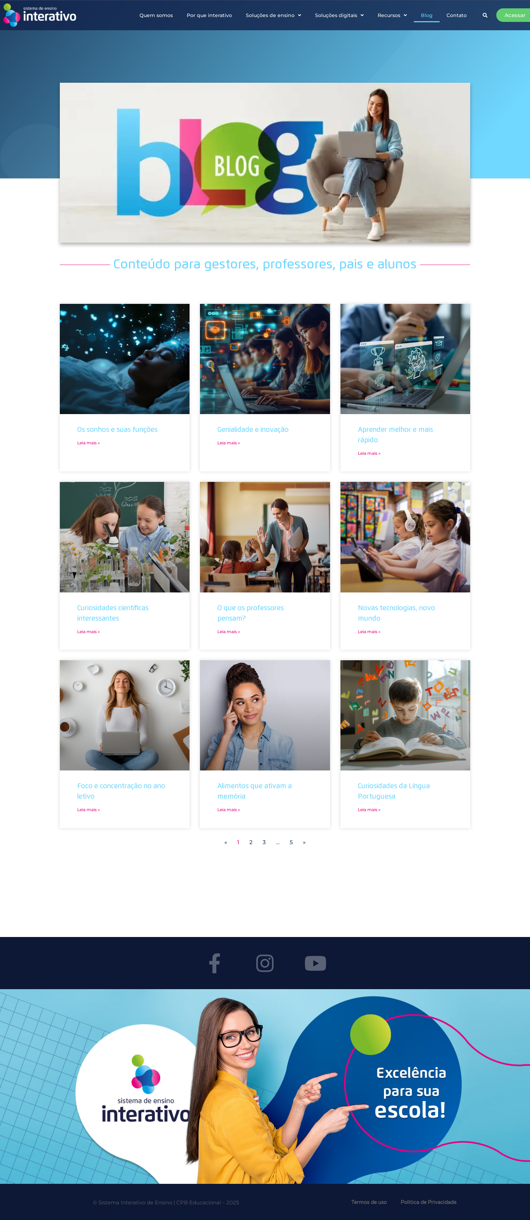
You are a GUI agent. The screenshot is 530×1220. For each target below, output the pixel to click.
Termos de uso (369, 1202)
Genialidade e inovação (253, 429)
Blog (427, 15)
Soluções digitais (339, 15)
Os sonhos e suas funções (117, 429)
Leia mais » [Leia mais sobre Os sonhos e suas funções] (88, 442)
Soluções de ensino (273, 15)
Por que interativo (209, 15)
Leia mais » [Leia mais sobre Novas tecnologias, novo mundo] (369, 631)
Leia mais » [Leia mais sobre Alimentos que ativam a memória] (228, 809)
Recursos (392, 15)
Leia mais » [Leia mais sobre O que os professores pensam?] (228, 631)
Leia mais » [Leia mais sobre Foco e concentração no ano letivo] (88, 809)
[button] (485, 15)
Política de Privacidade (428, 1202)
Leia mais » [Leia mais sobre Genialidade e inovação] (228, 442)
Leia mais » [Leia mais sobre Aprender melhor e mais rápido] (369, 453)
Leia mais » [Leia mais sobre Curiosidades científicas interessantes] (88, 631)
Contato (457, 15)
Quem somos (156, 15)
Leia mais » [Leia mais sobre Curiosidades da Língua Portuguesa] (369, 809)
